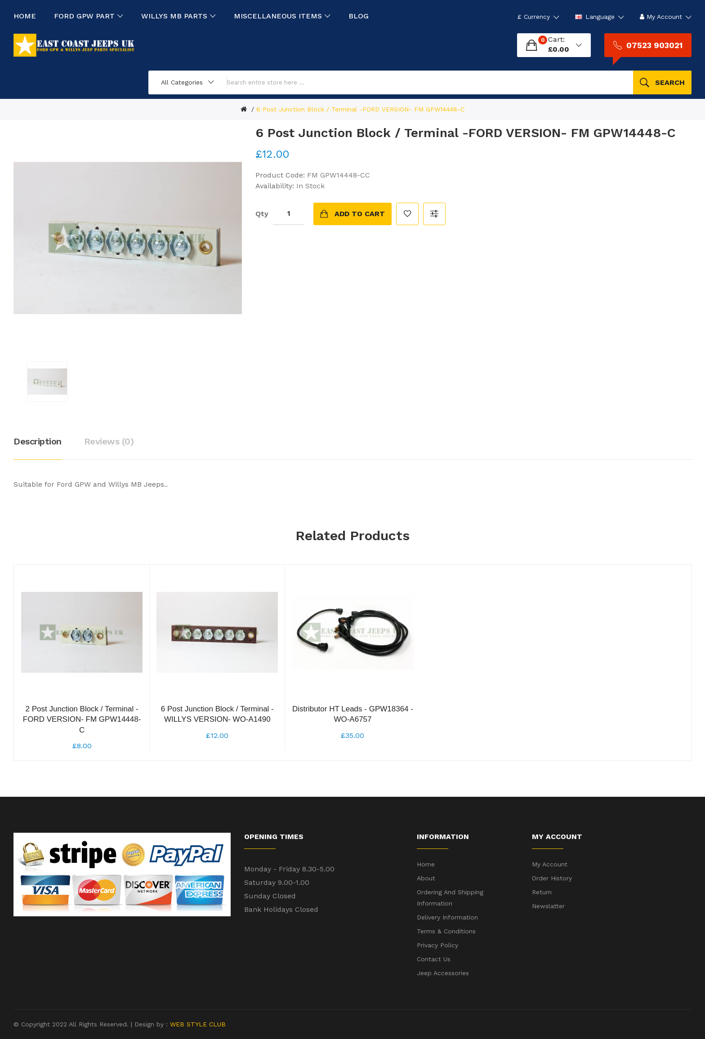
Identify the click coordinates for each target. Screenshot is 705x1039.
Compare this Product (434, 214)
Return (542, 892)
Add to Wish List (407, 214)
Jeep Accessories (443, 973)
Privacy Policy (437, 945)
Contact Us (434, 959)
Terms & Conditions (446, 931)
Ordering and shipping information (450, 897)
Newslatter (548, 906)
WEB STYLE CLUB (197, 1024)
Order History (552, 878)
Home (426, 864)
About (426, 878)
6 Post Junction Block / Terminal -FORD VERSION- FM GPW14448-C (360, 109)
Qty (261, 213)
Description (37, 441)
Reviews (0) (109, 441)
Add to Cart (360, 213)
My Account (549, 864)
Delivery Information (447, 917)
